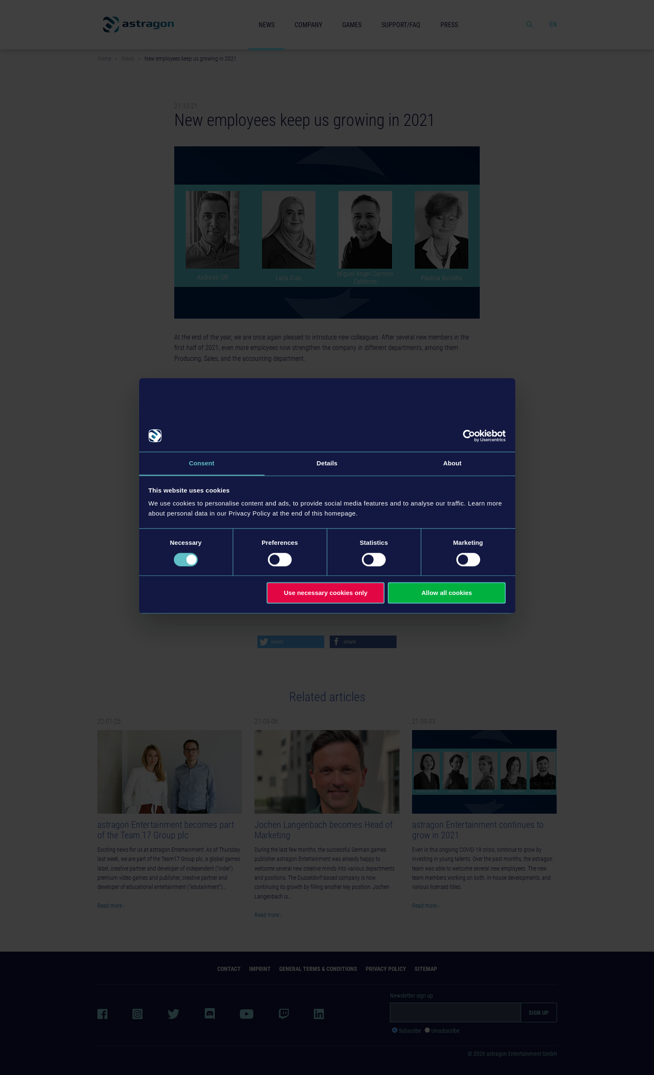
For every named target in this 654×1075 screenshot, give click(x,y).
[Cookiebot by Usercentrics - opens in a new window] (469, 435)
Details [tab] (327, 463)
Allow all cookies (446, 593)
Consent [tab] (201, 463)
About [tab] (452, 463)
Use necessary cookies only (325, 593)
